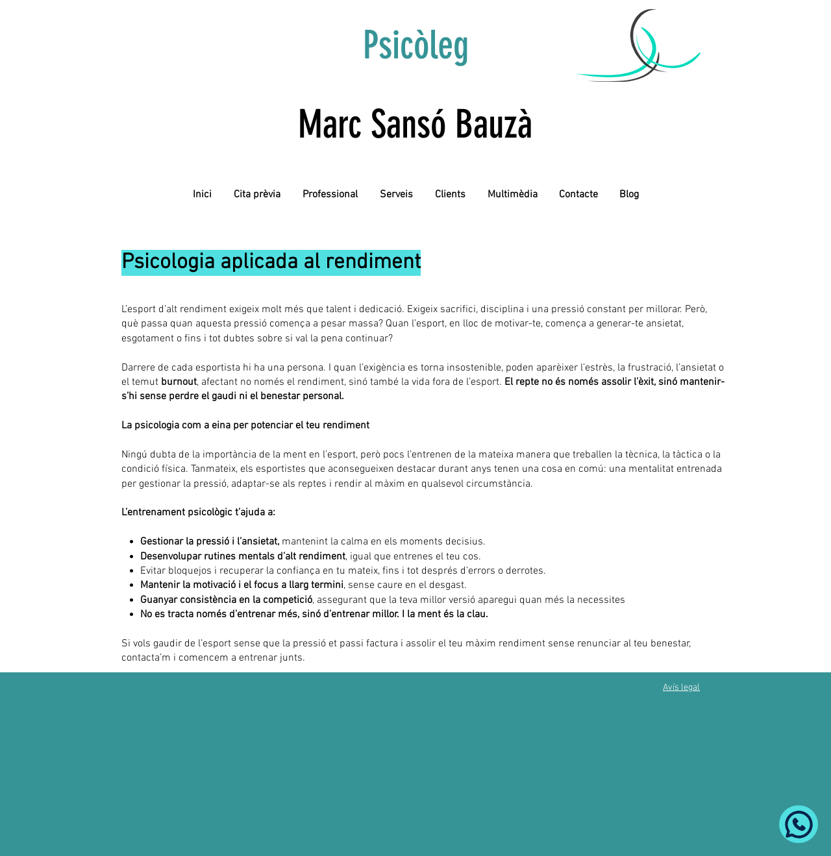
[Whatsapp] (798, 824)
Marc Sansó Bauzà (415, 124)
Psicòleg (416, 45)
